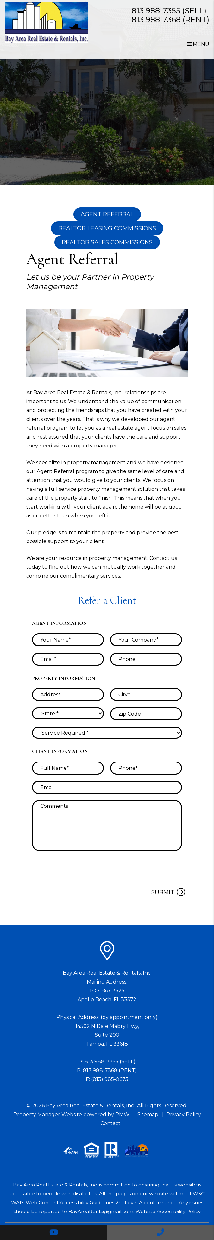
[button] (53, 1232)
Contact (110, 1123)
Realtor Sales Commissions (107, 242)
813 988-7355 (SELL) (169, 10)
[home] (46, 22)
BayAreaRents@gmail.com (100, 1211)
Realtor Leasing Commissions (107, 228)
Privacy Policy (183, 1114)
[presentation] (134, 869)
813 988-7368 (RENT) (170, 19)
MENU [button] (198, 44)
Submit (162, 892)
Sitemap (147, 1114)
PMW (122, 1114)
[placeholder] (68, 639)
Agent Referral (107, 214)
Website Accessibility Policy (168, 1211)
